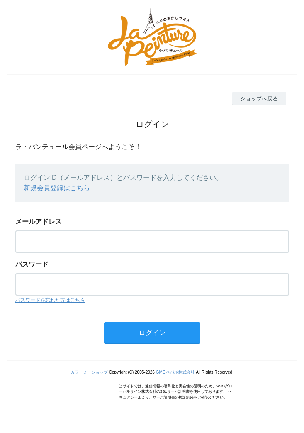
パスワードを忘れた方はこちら (50, 300)
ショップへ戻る (259, 98)
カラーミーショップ (89, 372)
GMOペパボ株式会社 (175, 372)
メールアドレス (38, 221)
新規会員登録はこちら (57, 187)
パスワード (32, 264)
